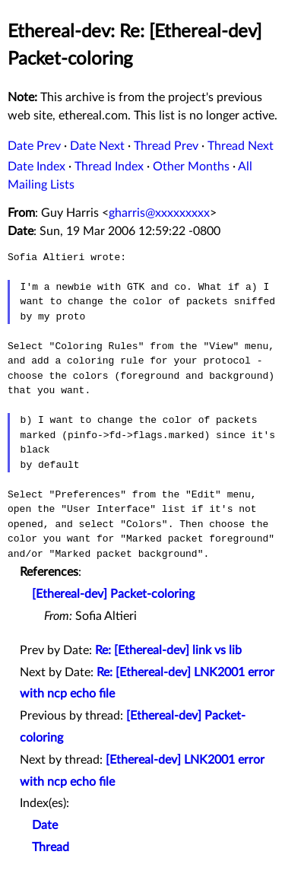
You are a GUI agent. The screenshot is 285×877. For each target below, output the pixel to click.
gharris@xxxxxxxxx (159, 213)
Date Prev (34, 146)
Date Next (97, 146)
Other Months (191, 166)
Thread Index (109, 166)
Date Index (36, 166)
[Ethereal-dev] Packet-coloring (113, 594)
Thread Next (240, 146)
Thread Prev (166, 146)
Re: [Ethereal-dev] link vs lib (168, 650)
